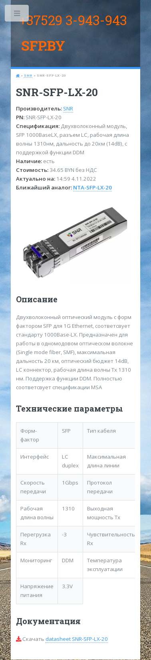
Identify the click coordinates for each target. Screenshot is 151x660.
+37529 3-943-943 (73, 20)
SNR (28, 75)
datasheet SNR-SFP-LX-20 (77, 638)
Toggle (17, 15)
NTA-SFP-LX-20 (92, 187)
